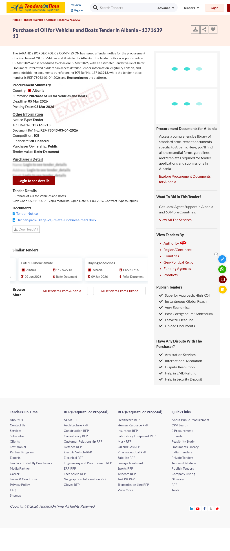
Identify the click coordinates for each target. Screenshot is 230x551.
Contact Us (17, 425)
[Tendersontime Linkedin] (191, 509)
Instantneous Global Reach (183, 301)
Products (171, 275)
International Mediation (180, 360)
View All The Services (175, 219)
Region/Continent (178, 249)
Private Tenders (182, 457)
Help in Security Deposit (180, 379)
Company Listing (183, 474)
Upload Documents (177, 326)
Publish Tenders (169, 287)
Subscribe (17, 436)
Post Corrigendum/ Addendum (186, 313)
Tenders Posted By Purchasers (31, 463)
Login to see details (33, 181)
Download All (26, 229)
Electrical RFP (74, 457)
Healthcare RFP (129, 420)
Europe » (40, 19)
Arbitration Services (177, 354)
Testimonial (18, 447)
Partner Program (22, 452)
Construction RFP (76, 430)
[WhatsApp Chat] (223, 269)
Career (15, 474)
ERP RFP (70, 468)
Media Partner (20, 468)
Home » (17, 19)
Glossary (178, 479)
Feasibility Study (183, 441)
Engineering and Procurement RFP (88, 463)
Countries (171, 256)
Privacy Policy (20, 484)
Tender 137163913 (68, 19)
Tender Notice (27, 213)
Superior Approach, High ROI (184, 295)
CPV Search (180, 425)
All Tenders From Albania (61, 291)
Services (15, 430)
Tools (175, 490)
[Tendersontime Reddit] (217, 509)
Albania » (51, 19)
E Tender (178, 436)
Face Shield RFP (75, 474)
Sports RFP (125, 468)
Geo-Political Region (179, 262)
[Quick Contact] (223, 259)
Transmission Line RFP (133, 484)
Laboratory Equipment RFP (137, 436)
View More (125, 490)
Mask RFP (125, 441)
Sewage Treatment (130, 463)
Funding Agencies (177, 268)
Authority (175, 243)
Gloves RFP (72, 484)
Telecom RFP (127, 474)
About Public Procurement (190, 420)
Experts (15, 457)
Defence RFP (73, 447)
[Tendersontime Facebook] (205, 509)
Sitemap (15, 495)
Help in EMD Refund (178, 373)
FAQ (13, 490)
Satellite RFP (126, 457)
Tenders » (28, 19)
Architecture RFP (76, 425)
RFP (174, 484)
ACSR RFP (71, 420)
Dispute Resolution (177, 367)
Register (77, 10)
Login (76, 4)
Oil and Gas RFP (129, 447)
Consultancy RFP (76, 436)
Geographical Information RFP (85, 479)
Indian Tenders (182, 452)
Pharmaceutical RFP (132, 452)
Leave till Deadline (176, 320)
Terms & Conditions (24, 479)
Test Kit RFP (126, 479)
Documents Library (185, 447)
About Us (16, 420)
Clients (15, 441)
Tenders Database (184, 463)
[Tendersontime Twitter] (211, 509)
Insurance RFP (128, 430)
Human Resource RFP (133, 425)
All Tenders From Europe (119, 291)
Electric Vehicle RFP (78, 452)
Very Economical (174, 307)
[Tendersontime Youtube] (198, 509)
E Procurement (182, 430)
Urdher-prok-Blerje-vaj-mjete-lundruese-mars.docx (56, 220)
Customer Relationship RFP (83, 441)
